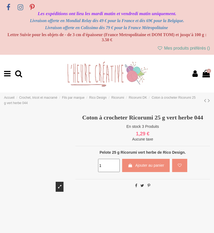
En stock (133, 126)
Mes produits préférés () (183, 48)
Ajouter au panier (146, 165)
